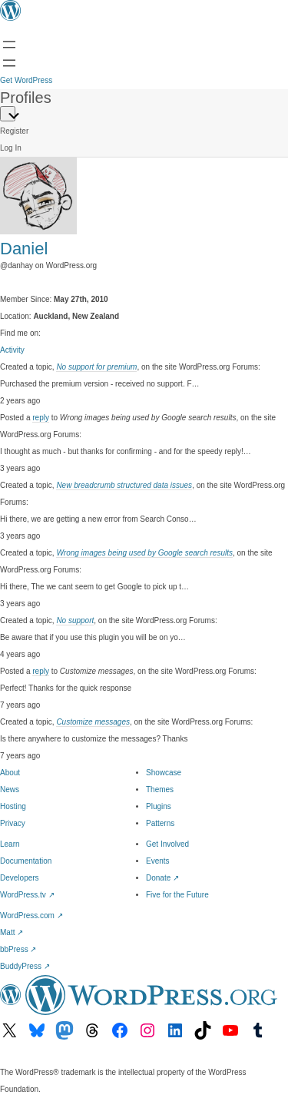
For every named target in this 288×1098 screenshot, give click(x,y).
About (10, 772)
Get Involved (167, 844)
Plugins (158, 806)
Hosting (13, 806)
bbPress (18, 949)
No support (75, 620)
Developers (19, 878)
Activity (12, 350)
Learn (10, 844)
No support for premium (96, 367)
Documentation (25, 861)
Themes (160, 789)
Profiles (25, 97)
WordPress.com (31, 915)
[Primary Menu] (7, 113)
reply (40, 417)
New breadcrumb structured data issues (124, 485)
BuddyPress (25, 966)
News (9, 789)
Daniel (24, 248)
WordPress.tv (27, 895)
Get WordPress (26, 80)
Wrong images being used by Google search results (144, 553)
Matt (11, 932)
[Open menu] (9, 44)
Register (14, 131)
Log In (11, 148)
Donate (162, 878)
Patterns (160, 823)
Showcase (163, 772)
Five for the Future (177, 895)
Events (158, 861)
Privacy (12, 823)
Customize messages (93, 722)
